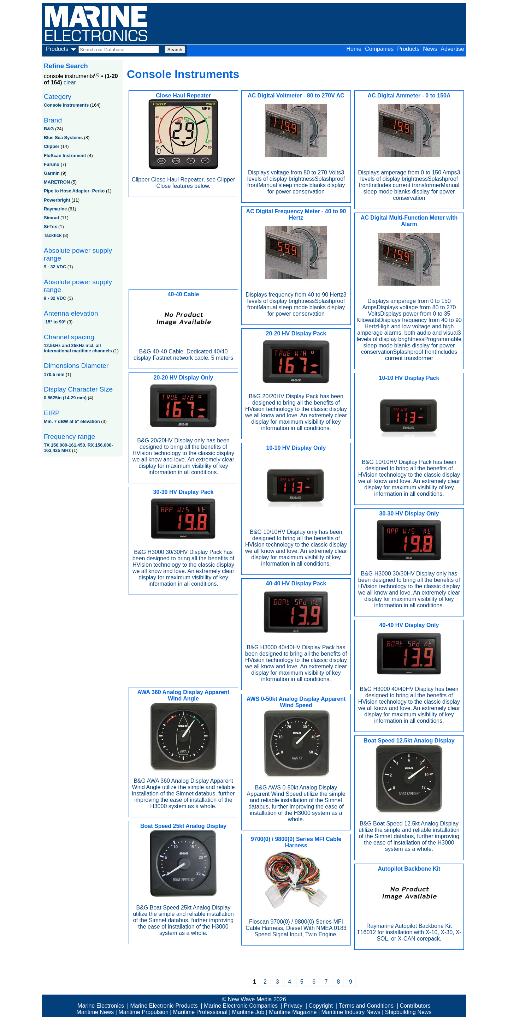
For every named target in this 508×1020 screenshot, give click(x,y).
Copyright (321, 1006)
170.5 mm (54, 374)
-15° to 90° (55, 321)
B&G (49, 128)
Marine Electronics (100, 1006)
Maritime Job (248, 1012)
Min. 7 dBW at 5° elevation (72, 421)
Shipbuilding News (408, 1012)
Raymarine (55, 208)
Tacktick (52, 235)
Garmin (52, 173)
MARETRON (57, 182)
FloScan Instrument (65, 155)
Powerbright (57, 200)
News (430, 49)
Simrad (51, 217)
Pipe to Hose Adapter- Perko (74, 190)
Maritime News (95, 1012)
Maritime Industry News (350, 1012)
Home (354, 49)
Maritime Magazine (293, 1012)
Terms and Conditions (366, 1006)
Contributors (415, 1006)
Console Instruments (66, 105)
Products (408, 49)
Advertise (452, 49)
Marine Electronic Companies (241, 1006)
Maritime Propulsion (143, 1012)
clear (70, 82)
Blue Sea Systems (63, 137)
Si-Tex (50, 226)
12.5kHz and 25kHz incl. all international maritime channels (78, 348)
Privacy (293, 1006)
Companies (379, 49)
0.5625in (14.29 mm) (65, 397)
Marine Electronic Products (163, 1006)
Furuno (51, 164)
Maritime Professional (200, 1012)
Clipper (51, 146)
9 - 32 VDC (55, 266)
